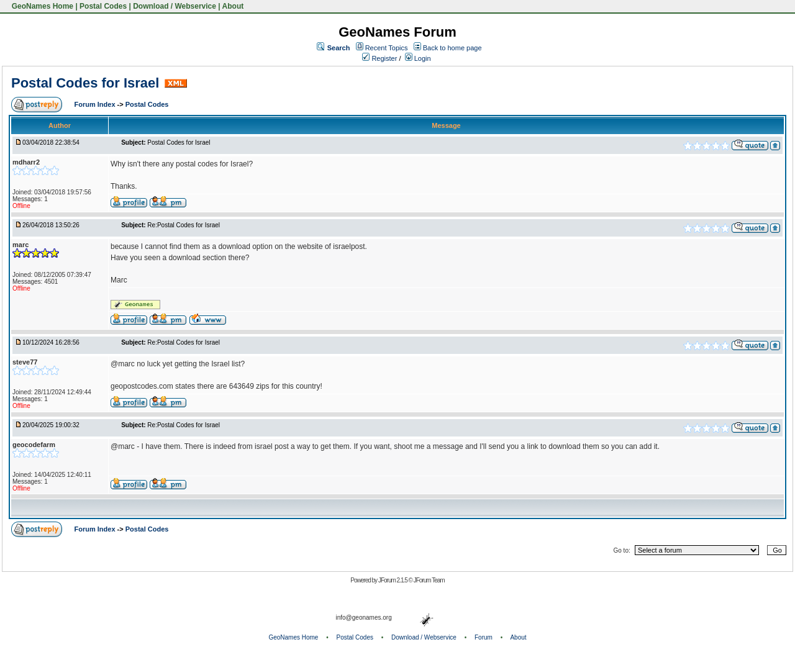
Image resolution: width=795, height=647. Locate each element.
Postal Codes (103, 6)
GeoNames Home (41, 6)
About (233, 6)
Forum (484, 637)
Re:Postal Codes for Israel (183, 225)
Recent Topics (386, 48)
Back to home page (452, 48)
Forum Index (96, 104)
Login (418, 58)
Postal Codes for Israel (85, 83)
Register (379, 58)
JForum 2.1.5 (393, 580)
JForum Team (429, 580)
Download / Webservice (174, 6)
